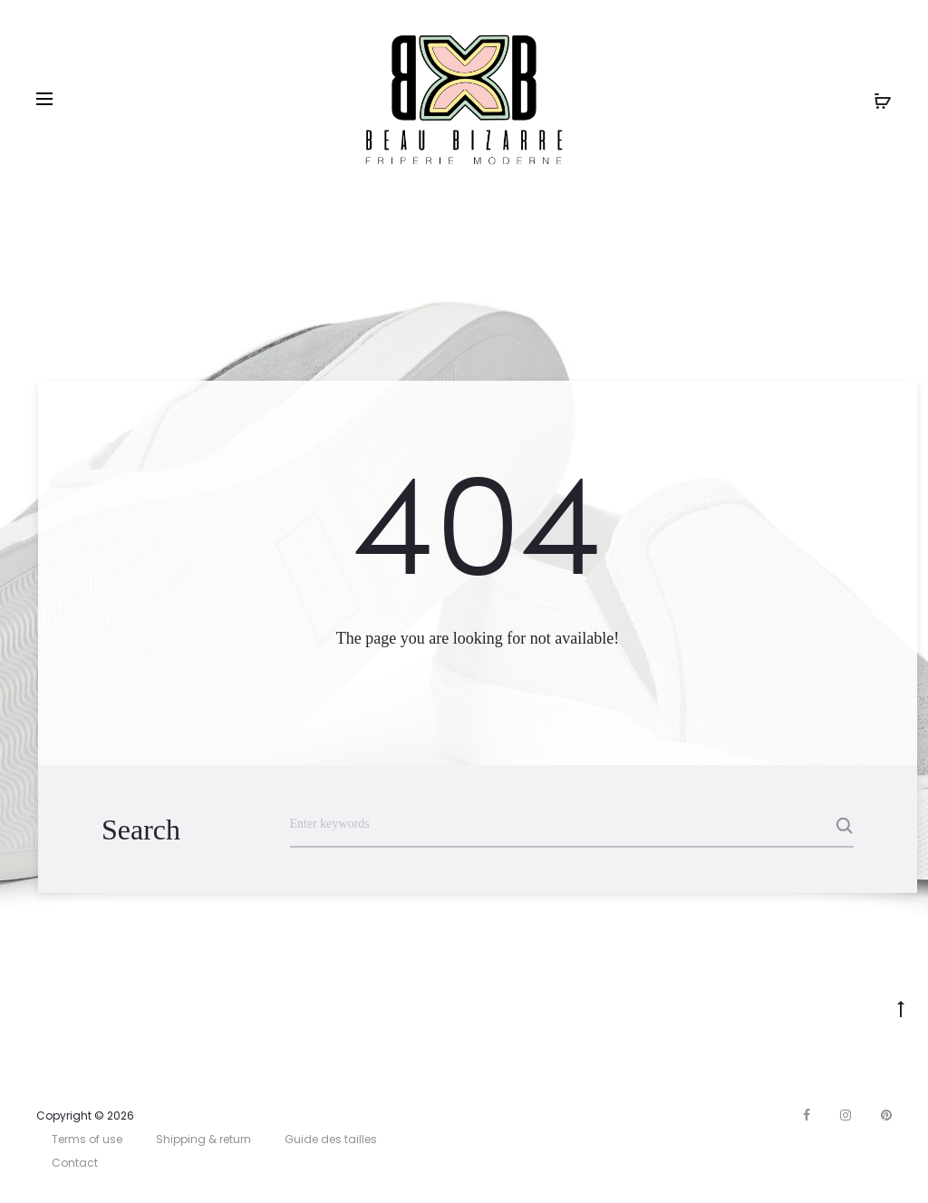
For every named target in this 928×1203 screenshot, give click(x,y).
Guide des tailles (331, 1139)
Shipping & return (203, 1139)
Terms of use (87, 1139)
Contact (75, 1162)
